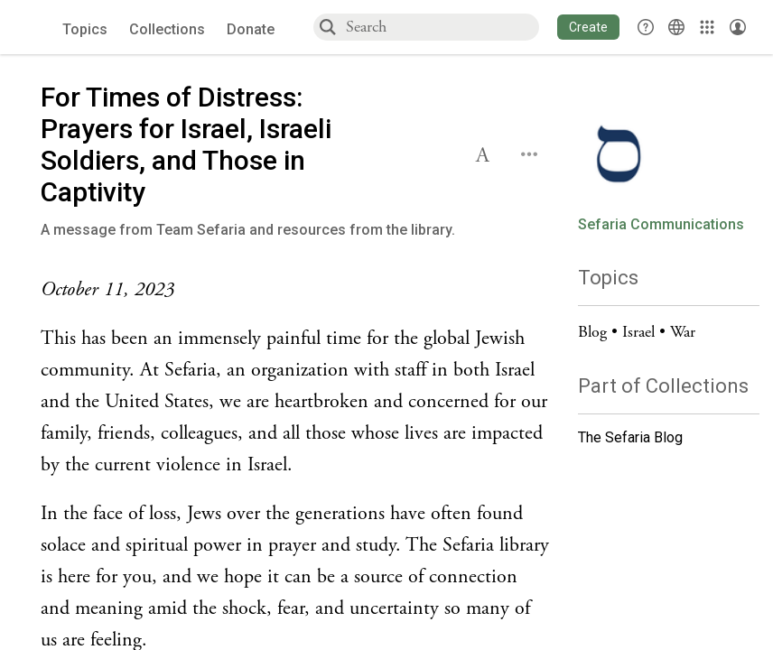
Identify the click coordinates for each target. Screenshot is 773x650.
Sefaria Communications (661, 225)
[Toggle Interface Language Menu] (676, 27)
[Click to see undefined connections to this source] (296, 290)
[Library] (707, 27)
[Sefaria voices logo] (35, 27)
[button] (588, 27)
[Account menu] (738, 27)
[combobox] (441, 26)
